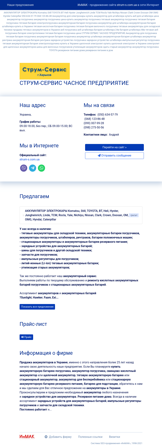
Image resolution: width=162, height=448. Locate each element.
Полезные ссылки (90, 437)
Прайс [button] (26, 337)
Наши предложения (20, 5)
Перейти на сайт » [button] (115, 147)
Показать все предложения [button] (37, 306)
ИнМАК (82, 5)
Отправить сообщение (114, 155)
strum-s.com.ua (127, 5)
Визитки (114, 437)
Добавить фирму (58, 437)
